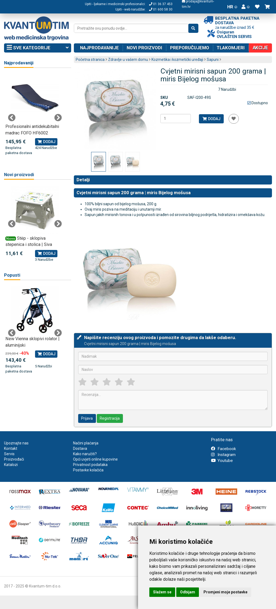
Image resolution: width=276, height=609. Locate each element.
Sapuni (213, 59)
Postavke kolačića (88, 470)
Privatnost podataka (90, 464)
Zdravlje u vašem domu (128, 59)
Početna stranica (90, 59)
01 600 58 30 (160, 9)
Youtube (222, 460)
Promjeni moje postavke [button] (225, 592)
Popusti (12, 275)
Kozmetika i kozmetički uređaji (177, 59)
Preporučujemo (189, 47)
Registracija (110, 418)
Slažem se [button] (162, 592)
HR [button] (232, 6)
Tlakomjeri (231, 47)
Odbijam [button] (187, 592)
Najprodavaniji (18, 62)
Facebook (223, 448)
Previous (12, 117)
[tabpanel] (34, 115)
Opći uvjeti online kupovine (95, 459)
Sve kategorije (37, 48)
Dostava (80, 448)
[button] (245, 6)
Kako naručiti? (85, 454)
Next (58, 117)
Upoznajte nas (16, 443)
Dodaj (211, 119)
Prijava (87, 418)
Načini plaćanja (85, 443)
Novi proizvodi (144, 47)
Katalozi (11, 464)
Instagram (223, 454)
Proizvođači (14, 459)
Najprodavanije (99, 47)
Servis (9, 454)
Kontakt (10, 448)
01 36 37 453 (160, 4)
